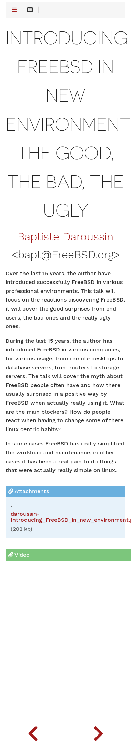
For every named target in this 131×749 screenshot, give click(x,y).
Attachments (28, 491)
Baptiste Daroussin (65, 237)
